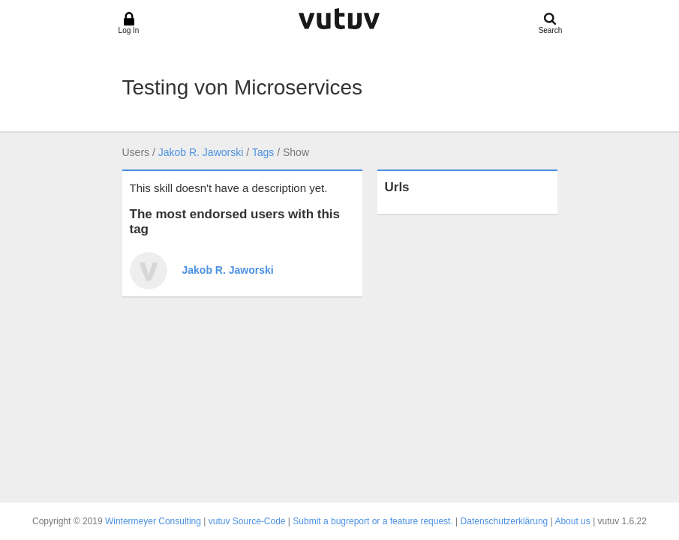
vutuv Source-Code (247, 521)
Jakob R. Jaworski (201, 152)
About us (572, 521)
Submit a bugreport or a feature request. (372, 521)
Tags (263, 152)
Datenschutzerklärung (504, 521)
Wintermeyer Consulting (153, 521)
